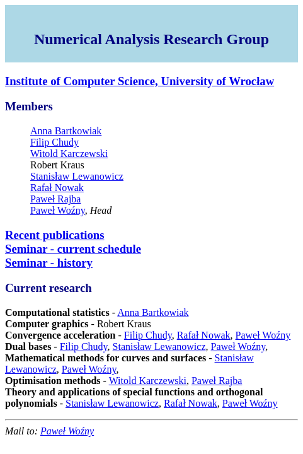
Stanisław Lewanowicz (76, 176)
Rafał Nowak (57, 187)
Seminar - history (49, 262)
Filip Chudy (54, 142)
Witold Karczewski (69, 153)
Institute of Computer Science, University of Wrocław (139, 81)
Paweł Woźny (57, 210)
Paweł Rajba (55, 199)
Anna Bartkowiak (65, 130)
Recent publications (54, 235)
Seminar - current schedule (73, 248)
